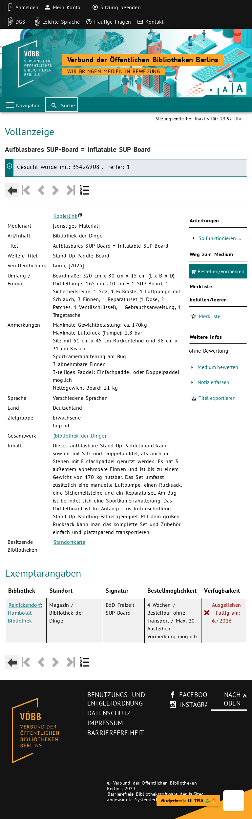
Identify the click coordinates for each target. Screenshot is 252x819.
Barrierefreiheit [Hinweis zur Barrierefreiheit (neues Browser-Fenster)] (115, 732)
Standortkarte (69, 542)
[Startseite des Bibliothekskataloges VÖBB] (43, 731)
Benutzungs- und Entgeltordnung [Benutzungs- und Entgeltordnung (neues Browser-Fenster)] (116, 698)
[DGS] (14, 21)
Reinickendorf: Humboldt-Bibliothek (25, 613)
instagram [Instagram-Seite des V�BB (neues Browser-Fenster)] (196, 704)
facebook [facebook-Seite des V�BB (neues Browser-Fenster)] (195, 694)
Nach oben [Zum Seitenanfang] (232, 698)
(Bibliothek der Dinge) (79, 435)
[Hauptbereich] (126, 394)
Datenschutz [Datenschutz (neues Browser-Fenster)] (109, 713)
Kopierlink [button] (65, 216)
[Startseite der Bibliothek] (34, 64)
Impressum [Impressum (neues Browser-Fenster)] (105, 723)
